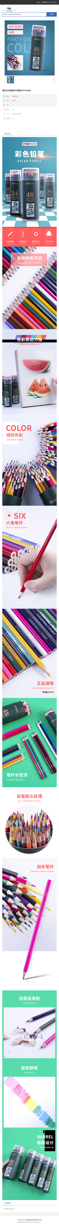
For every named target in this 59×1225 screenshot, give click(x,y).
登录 (38, 2)
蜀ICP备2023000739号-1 (25, 1222)
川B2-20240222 (36, 1222)
